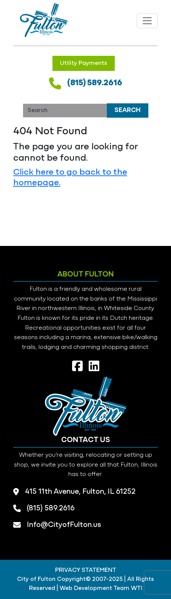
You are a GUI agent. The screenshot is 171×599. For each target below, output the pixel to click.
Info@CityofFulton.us (64, 525)
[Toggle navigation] (147, 20)
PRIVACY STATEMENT (85, 570)
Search (127, 110)
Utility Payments (83, 63)
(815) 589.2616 (94, 83)
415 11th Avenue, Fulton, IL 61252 (80, 492)
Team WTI (128, 588)
